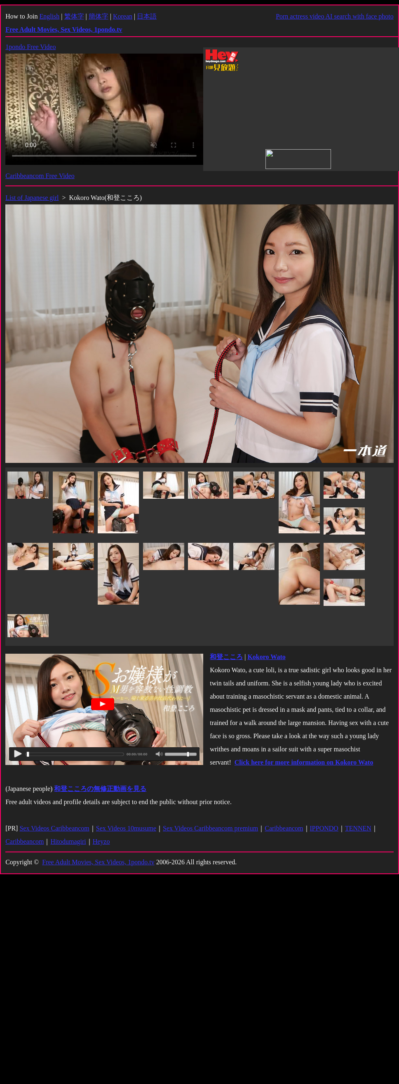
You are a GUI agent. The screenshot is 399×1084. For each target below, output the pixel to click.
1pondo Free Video (30, 46)
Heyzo (101, 841)
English (49, 16)
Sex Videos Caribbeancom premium (210, 828)
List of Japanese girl (32, 197)
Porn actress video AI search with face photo (335, 16)
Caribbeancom (284, 828)
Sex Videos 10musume (126, 828)
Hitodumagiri (68, 841)
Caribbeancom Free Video (40, 175)
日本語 (147, 16)
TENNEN (358, 828)
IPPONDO (324, 828)
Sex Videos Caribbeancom (54, 828)
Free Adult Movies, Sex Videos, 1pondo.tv (98, 862)
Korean (122, 16)
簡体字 (98, 16)
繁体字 (74, 16)
